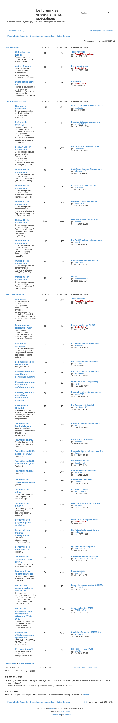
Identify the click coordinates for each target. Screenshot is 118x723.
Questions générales (20, 107)
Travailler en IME (24, 439)
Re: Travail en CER (80, 489)
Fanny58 (78, 425)
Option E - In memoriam (22, 241)
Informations (12, 48)
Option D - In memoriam (22, 221)
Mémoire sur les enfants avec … (86, 220)
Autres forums (23, 66)
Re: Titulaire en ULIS (80, 461)
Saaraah (78, 364)
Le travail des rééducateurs (22, 548)
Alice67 (78, 442)
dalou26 (78, 453)
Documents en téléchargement (23, 326)
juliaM (77, 651)
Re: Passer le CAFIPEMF (82, 649)
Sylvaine (78, 345)
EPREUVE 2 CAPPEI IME (82, 439)
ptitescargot (80, 171)
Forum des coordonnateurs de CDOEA (24, 588)
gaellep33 (79, 108)
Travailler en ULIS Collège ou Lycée (25, 462)
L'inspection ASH (24, 649)
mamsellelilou (80, 279)
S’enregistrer (26, 663)
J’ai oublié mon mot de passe (85, 667)
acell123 (78, 263)
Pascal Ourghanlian (84, 54)
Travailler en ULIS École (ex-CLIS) (25, 452)
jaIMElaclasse (81, 473)
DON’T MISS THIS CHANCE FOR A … (88, 106)
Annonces (20, 299)
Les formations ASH (16, 101)
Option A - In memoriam (22, 170)
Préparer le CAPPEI (21, 123)
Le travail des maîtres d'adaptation (22, 533)
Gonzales (79, 149)
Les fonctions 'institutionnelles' (24, 572)
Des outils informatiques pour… (86, 201)
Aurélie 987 (79, 124)
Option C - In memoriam (22, 203)
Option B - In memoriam (22, 186)
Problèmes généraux (21, 344)
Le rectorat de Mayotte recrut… (85, 519)
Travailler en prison (22, 490)
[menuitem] (22, 31)
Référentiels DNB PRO (81, 479)
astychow (79, 187)
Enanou (78, 587)
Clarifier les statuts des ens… (84, 471)
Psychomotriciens (79, 66)
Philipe (86, 695)
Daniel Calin (80, 68)
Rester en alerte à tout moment (85, 423)
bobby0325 (79, 203)
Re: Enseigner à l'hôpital (82, 405)
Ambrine (78, 634)
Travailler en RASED (22, 505)
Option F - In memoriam (22, 262)
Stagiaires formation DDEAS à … (86, 632)
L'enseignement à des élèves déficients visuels (25, 385)
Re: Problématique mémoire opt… (86, 240)
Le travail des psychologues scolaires (23, 522)
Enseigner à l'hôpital (21, 406)
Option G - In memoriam (22, 278)
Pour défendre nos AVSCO (83, 325)
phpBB (52, 708)
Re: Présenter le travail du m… (85, 530)
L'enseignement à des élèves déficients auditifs (25, 374)
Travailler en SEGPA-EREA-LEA (25, 481)
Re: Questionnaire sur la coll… (85, 361)
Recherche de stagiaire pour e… (86, 185)
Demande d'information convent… (87, 451)
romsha (78, 222)
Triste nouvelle (78, 52)
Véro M (78, 505)
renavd (78, 573)
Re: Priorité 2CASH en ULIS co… (86, 147)
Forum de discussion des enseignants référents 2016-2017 (23, 613)
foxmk (77, 481)
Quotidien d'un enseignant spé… (86, 382)
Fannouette (79, 491)
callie (77, 384)
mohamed (79, 532)
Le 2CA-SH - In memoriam (23, 148)
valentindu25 (80, 407)
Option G (75, 277)
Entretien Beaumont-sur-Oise (84, 556)
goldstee (78, 242)
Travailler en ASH (15, 294)
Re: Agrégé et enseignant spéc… (86, 343)
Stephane (79, 373)
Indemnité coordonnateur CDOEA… (87, 585)
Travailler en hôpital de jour (23, 425)
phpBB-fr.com (64, 711)
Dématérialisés (78, 571)
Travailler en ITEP (24, 471)
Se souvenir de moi (14, 671)
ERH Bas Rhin (81, 610)
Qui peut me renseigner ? (83, 547)
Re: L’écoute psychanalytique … (86, 371)
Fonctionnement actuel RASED (85, 503)
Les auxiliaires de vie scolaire (24, 363)
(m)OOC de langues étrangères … (86, 169)
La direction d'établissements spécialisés (24, 635)
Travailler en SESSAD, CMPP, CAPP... (24, 559)
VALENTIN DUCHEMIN (85, 558)
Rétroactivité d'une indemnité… (85, 260)
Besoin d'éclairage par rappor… (86, 122)
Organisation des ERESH (82, 608)
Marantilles (79, 549)
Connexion (76, 81)
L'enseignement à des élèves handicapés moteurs (25, 396)
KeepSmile (79, 463)
